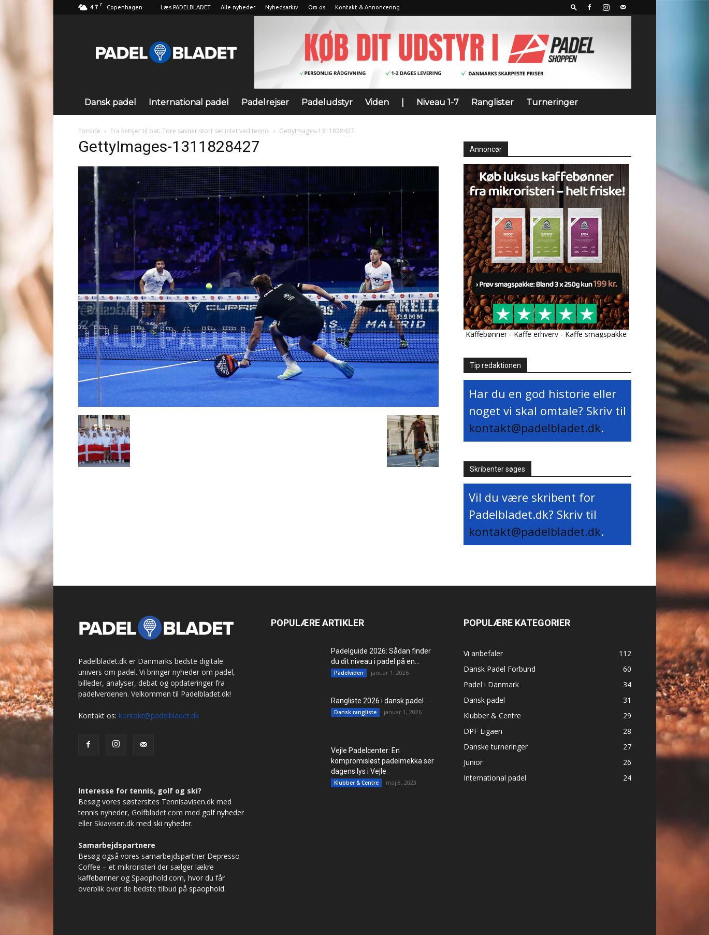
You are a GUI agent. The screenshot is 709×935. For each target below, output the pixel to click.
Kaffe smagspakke (596, 334)
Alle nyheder (238, 7)
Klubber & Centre (356, 782)
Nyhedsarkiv (281, 7)
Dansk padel (110, 102)
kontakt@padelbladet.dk (535, 427)
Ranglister (492, 102)
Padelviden (349, 672)
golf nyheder (223, 812)
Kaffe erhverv (536, 334)
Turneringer (552, 102)
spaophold (206, 889)
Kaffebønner (486, 334)
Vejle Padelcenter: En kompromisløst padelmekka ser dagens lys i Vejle (382, 760)
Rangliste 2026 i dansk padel (377, 701)
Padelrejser (265, 102)
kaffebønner (98, 878)
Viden (377, 102)
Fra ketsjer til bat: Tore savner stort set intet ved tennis (189, 130)
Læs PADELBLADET (186, 7)
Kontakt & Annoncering (367, 7)
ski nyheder (172, 823)
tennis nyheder (102, 812)
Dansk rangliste (355, 712)
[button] (574, 7)
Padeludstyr (327, 102)
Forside (89, 130)
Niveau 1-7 (437, 102)
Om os (316, 7)
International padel (189, 102)
